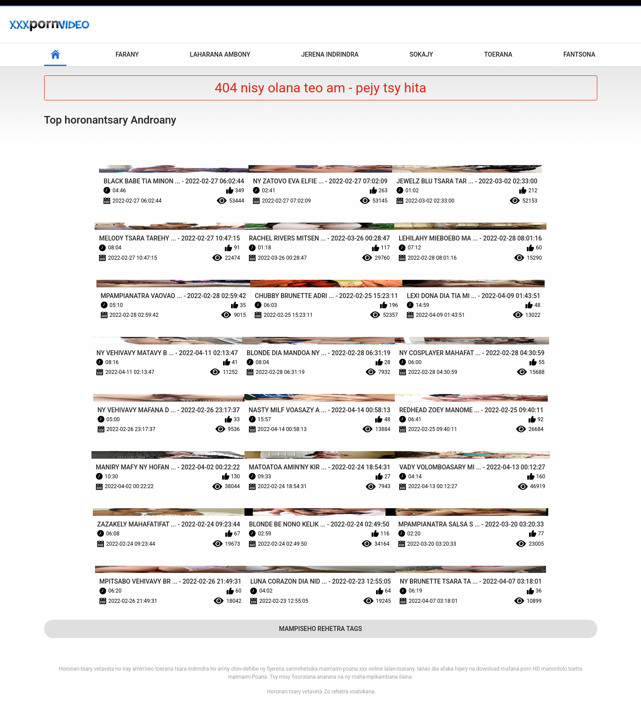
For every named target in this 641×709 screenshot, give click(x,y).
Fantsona (579, 54)
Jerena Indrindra (330, 54)
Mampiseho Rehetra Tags (320, 628)
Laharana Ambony (220, 54)
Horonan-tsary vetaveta (295, 691)
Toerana (498, 54)
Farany (127, 54)
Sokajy (421, 54)
